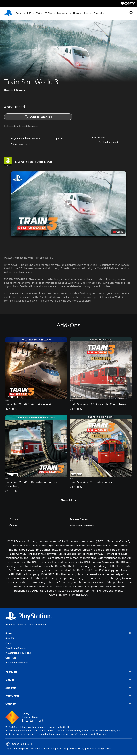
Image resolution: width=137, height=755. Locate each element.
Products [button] (68, 672)
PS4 (38, 13)
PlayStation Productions (18, 652)
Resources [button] (68, 696)
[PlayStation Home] (8, 13)
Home (8, 624)
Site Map (61, 748)
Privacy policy (21, 748)
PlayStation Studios (15, 648)
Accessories (62, 13)
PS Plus (48, 13)
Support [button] (68, 688)
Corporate (10, 657)
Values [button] (68, 680)
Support (98, 13)
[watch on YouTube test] (118, 231)
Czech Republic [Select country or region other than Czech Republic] (19, 744)
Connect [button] (68, 704)
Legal (8, 748)
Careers (9, 643)
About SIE (10, 638)
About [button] (68, 633)
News (76, 13)
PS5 (29, 13)
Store (86, 13)
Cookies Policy (76, 748)
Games (19, 13)
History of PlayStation (16, 662)
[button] (68, 204)
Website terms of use (42, 748)
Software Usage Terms (99, 748)
